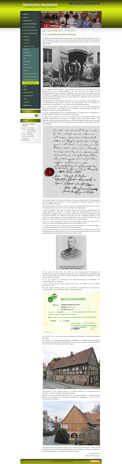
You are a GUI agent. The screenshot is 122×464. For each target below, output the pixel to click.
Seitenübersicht (82, 3)
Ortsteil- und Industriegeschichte (55, 30)
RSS (91, 3)
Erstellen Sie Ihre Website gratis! (82, 461)
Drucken (97, 3)
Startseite (44, 30)
